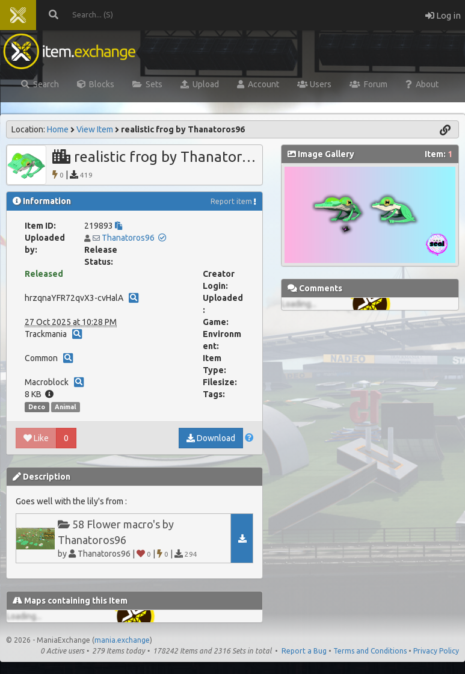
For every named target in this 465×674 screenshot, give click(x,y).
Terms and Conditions (370, 651)
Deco (36, 406)
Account (258, 84)
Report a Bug (304, 651)
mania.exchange (122, 640)
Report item (231, 201)
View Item (94, 129)
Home (58, 129)
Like (36, 438)
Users (314, 84)
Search (40, 84)
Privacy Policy (436, 651)
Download (210, 438)
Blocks (95, 84)
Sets (147, 84)
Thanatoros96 (128, 238)
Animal (65, 406)
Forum (368, 84)
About (422, 84)
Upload (199, 84)
